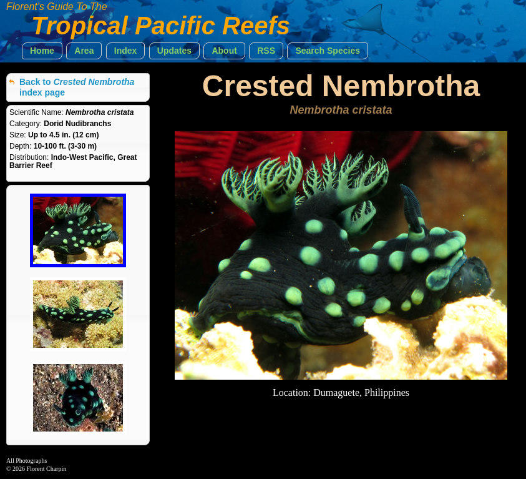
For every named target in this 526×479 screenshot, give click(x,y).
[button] (42, 50)
